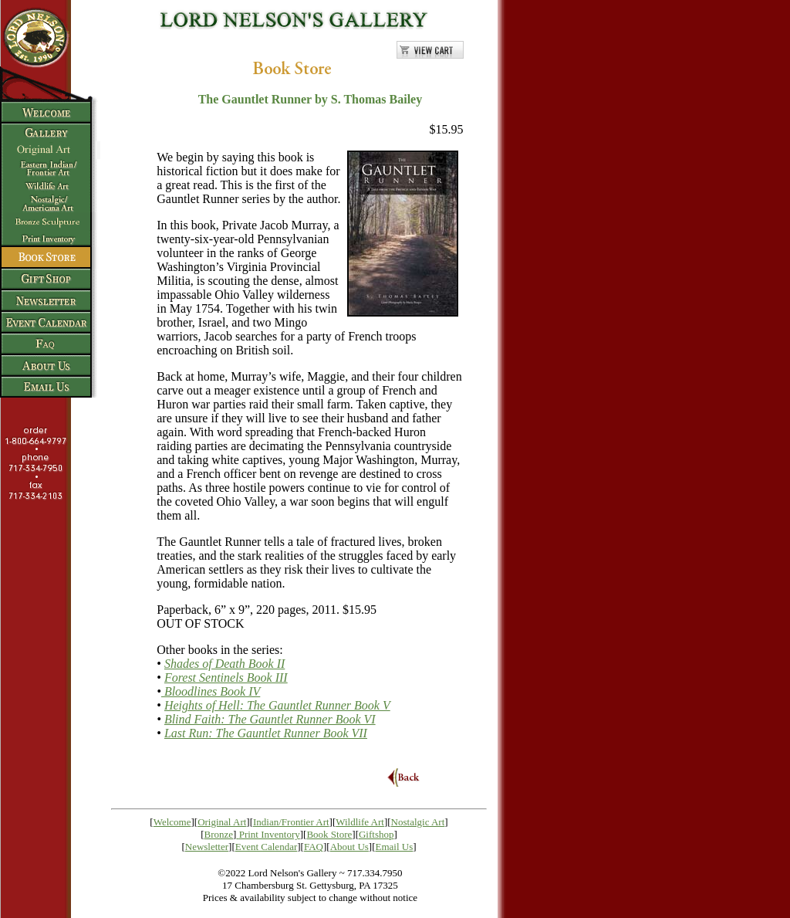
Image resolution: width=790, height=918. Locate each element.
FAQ (313, 846)
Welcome (172, 822)
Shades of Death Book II (224, 663)
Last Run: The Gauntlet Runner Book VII (265, 733)
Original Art (222, 822)
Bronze (219, 834)
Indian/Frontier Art (291, 822)
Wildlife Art (360, 822)
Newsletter (206, 846)
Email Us (395, 846)
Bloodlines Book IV (210, 691)
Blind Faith (270, 719)
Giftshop (376, 834)
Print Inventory (269, 834)
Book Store (329, 834)
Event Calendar (266, 846)
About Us (349, 846)
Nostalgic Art (418, 822)
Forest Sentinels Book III (226, 677)
